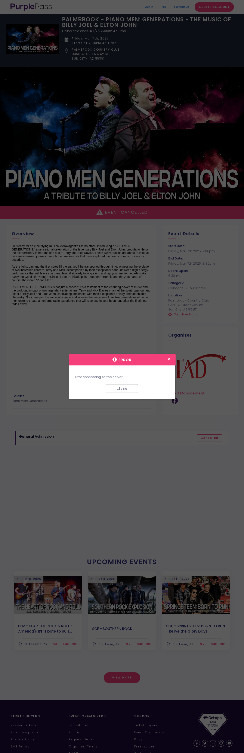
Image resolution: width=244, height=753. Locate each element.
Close (122, 388)
